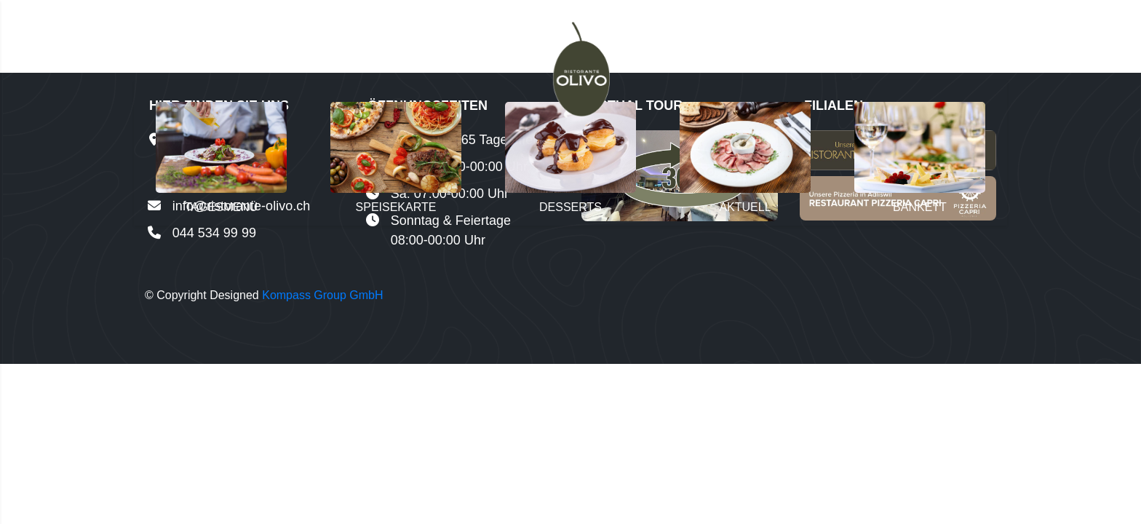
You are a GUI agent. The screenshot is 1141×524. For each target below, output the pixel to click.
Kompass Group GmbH (322, 295)
